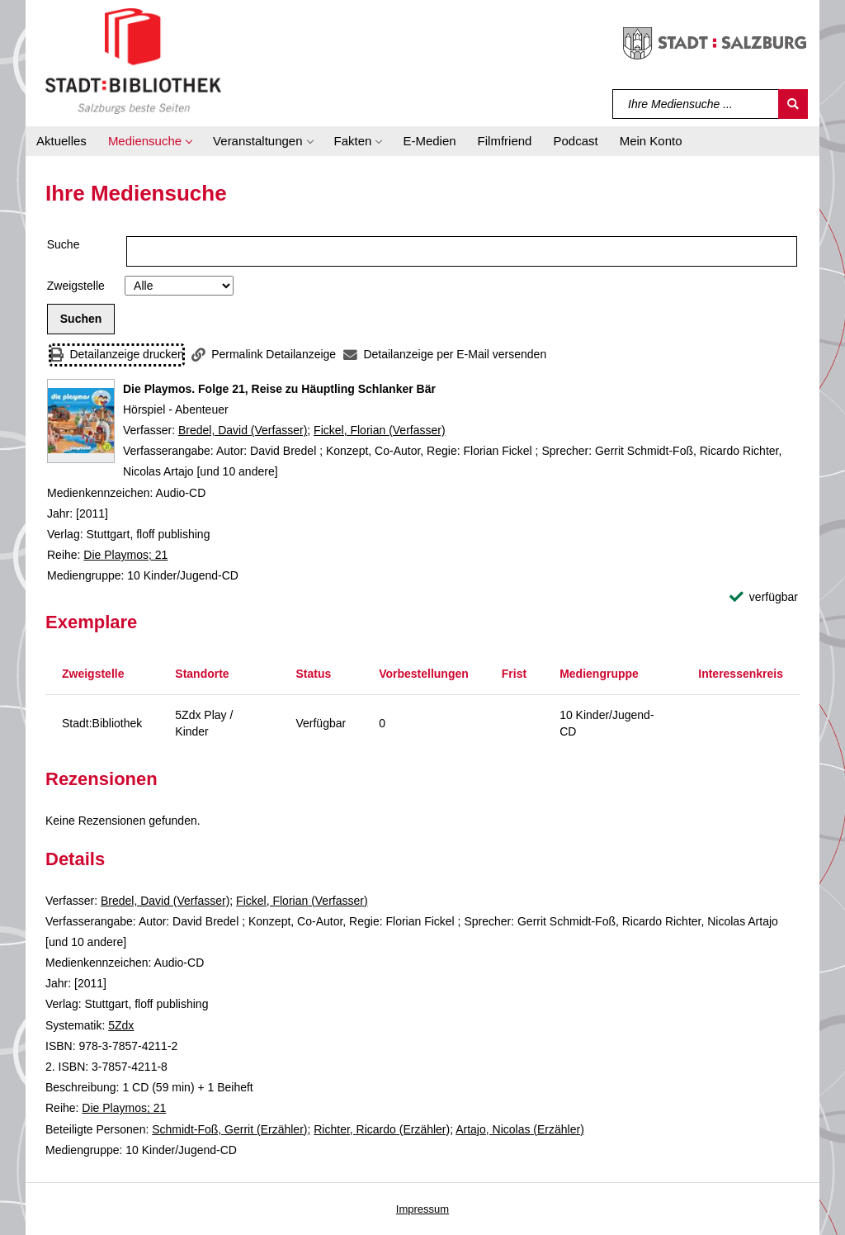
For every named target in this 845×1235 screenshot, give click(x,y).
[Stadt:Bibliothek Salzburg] (133, 60)
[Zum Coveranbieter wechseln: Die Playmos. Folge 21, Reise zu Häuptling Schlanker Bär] (81, 421)
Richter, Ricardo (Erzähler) (382, 1129)
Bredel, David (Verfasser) (242, 430)
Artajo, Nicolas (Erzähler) (520, 1129)
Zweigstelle (76, 285)
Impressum (422, 1209)
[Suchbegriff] (696, 104)
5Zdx (121, 1025)
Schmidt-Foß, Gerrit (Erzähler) (229, 1129)
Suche (63, 244)
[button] (149, 141)
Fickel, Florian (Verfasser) (379, 430)
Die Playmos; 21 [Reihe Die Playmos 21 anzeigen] (125, 554)
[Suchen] (793, 104)
